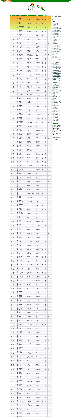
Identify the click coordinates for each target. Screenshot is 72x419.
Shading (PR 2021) (56, 48)
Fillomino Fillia (55, 116)
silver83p (20, 340)
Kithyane (20, 63)
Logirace (54, 107)
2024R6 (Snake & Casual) (57, 28)
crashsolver (21, 404)
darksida (20, 261)
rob (19, 38)
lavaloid (20, 232)
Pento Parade (55, 93)
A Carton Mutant (21, 26)
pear (20, 106)
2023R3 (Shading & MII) (56, 35)
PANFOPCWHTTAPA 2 (56, 46)
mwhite (20, 154)
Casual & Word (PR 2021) (57, 49)
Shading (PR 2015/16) (56, 86)
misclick (20, 280)
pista (20, 129)
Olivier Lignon (21, 315)
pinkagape (20, 184)
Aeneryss (20, 416)
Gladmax (20, 170)
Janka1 (20, 113)
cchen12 (20, 381)
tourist (20, 233)
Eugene (20, 146)
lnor (19, 414)
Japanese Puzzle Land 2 (57, 96)
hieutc (20, 413)
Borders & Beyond (56, 105)
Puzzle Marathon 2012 (56, 109)
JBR (20, 174)
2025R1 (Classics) (56, 27)
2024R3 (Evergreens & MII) (57, 31)
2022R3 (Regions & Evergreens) (56, 43)
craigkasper (21, 347)
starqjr (20, 377)
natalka (20, 165)
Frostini (20, 59)
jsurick (20, 348)
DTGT (54, 99)
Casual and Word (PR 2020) (57, 58)
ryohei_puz (20, 134)
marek (20, 161)
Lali (19, 343)
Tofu (20, 101)
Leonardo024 (21, 276)
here (60, 17)
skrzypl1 (20, 264)
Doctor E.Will (21, 400)
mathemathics (21, 169)
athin (20, 126)
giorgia (20, 196)
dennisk (20, 105)
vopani (20, 110)
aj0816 (20, 323)
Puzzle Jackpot (55, 120)
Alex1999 (20, 150)
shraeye (20, 189)
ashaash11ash (21, 79)
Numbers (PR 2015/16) (56, 91)
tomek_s (20, 58)
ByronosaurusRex (21, 82)
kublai (20, 269)
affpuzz (20, 229)
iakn (20, 398)
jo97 (20, 208)
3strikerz (20, 249)
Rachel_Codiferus (21, 410)
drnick (20, 91)
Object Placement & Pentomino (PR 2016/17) (57, 77)
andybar (20, 118)
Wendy (20, 47)
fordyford (20, 212)
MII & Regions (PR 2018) (57, 73)
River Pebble (21, 325)
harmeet (20, 353)
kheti (20, 357)
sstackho (20, 205)
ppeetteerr (20, 138)
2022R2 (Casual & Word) (57, 44)
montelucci (20, 70)
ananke (20, 372)
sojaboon (20, 389)
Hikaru (20, 200)
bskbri (20, 66)
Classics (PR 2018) (56, 74)
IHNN (20, 19)
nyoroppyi (20, 117)
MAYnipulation (55, 117)
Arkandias (20, 197)
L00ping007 (21, 331)
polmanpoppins (21, 190)
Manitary (20, 173)
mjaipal (20, 228)
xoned (20, 220)
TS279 (20, 99)
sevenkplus (21, 277)
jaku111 (20, 74)
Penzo (20, 125)
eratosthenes (21, 369)
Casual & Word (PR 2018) (57, 71)
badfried (20, 380)
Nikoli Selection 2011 (56, 115)
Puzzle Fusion (55, 111)
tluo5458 (20, 30)
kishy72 (20, 180)
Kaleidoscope (55, 82)
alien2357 (20, 178)
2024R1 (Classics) (56, 32)
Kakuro (54, 95)
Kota (20, 23)
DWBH (54, 97)
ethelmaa (20, 308)
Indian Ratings (15, 0)
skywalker (20, 102)
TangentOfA (21, 188)
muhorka (20, 50)
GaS (20, 328)
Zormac (20, 385)
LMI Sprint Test (55, 113)
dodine (20, 182)
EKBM (20, 18)
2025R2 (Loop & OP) (56, 26)
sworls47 (20, 361)
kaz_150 (20, 46)
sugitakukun (21, 54)
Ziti (19, 408)
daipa (20, 35)
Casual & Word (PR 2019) (57, 67)
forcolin (20, 245)
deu (19, 22)
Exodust (20, 390)
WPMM (54, 98)
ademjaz (20, 333)
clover (20, 329)
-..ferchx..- (20, 281)
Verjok (20, 162)
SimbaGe (20, 332)
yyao (20, 351)
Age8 (20, 166)
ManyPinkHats (21, 103)
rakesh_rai (20, 284)
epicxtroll (20, 291)
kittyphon (20, 301)
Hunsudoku (21, 121)
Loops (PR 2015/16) (56, 85)
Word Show (55, 103)
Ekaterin (20, 345)
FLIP (54, 121)
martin (20, 83)
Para (20, 39)
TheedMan (20, 396)
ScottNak (20, 402)
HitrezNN (20, 324)
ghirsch (20, 62)
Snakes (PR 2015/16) (56, 87)
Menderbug (21, 157)
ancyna (20, 253)
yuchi (20, 388)
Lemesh (20, 209)
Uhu (20, 109)
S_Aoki (20, 78)
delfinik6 (20, 339)
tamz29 (20, 55)
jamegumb (20, 285)
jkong (20, 252)
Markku (20, 393)
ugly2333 (20, 34)
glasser (20, 376)
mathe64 (20, 273)
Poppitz (20, 98)
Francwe (20, 309)
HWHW (20, 394)
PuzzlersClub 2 (55, 63)
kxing (20, 317)
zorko (20, 320)
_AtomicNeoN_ (21, 321)
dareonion (20, 244)
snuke (20, 316)
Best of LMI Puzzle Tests (57, 101)
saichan (20, 260)
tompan (20, 409)
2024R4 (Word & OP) (56, 30)
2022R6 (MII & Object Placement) (56, 40)
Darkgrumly (21, 114)
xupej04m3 (20, 137)
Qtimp (20, 133)
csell (20, 236)
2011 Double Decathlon (56, 112)
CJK (20, 42)
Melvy (20, 217)
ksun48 (20, 43)
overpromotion (21, 337)
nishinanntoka (21, 27)
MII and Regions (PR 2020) (57, 57)
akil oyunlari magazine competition (56, 106)
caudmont (20, 194)
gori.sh (20, 75)
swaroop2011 (21, 122)
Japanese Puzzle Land (56, 114)
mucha (20, 341)
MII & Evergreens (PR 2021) (57, 47)
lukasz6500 (21, 201)
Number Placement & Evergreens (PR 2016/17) (57, 76)
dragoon (20, 405)
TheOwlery (20, 344)
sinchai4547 (21, 94)
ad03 (20, 356)
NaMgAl (20, 319)
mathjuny (20, 289)
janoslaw (20, 384)
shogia (20, 221)
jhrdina (20, 237)
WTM (20, 95)
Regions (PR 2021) (56, 50)
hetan (20, 300)
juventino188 (21, 192)
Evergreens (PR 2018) (56, 72)
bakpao (20, 71)
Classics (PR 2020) (56, 62)
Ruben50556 (21, 392)
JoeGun (20, 304)
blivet (20, 287)
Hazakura (20, 31)
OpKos (20, 349)
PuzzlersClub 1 (55, 64)
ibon (20, 288)
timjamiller (20, 67)
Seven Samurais (55, 108)
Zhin (20, 360)
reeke (20, 335)
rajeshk (20, 177)
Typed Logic (55, 56)
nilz (19, 181)
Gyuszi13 (20, 256)
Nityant (20, 149)
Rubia (20, 406)
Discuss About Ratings (22, 0)
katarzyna (20, 368)
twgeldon (20, 145)
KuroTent (20, 153)
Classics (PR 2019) (56, 70)
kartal (20, 97)
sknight (20, 216)
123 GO (54, 104)
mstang (20, 90)
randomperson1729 (22, 401)
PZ (53, 54)
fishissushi (20, 130)
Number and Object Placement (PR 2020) (56, 61)
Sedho (20, 224)
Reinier (20, 225)
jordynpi (20, 296)
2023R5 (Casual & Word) (57, 34)
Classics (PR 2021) (56, 53)
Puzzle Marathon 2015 (56, 92)
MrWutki (20, 295)
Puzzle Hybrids (55, 118)
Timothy (20, 142)
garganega (20, 241)
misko (20, 51)
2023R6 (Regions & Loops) (57, 33)
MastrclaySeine (21, 248)
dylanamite (20, 87)
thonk (20, 336)
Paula (20, 365)
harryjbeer (20, 265)
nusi (20, 193)
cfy (19, 292)
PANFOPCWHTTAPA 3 (56, 38)
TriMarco (20, 327)
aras (20, 86)
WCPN (54, 88)
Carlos (20, 313)
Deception (54, 100)
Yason (20, 312)
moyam (20, 198)
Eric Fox (20, 240)
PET (20, 297)
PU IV (54, 55)
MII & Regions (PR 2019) (57, 66)
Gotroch (20, 141)
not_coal (20, 186)
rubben (20, 283)
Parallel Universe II (56, 94)
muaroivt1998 (21, 257)
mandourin (20, 158)
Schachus (20, 373)
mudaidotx (20, 352)
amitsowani (21, 213)
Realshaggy (21, 268)
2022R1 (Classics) (56, 45)
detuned (20, 397)
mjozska (20, 412)
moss (20, 305)
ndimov (20, 185)
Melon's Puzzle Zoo (56, 119)
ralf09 (20, 364)
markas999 (20, 204)
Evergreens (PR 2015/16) (57, 90)
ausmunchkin (21, 272)
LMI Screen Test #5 (56, 89)
